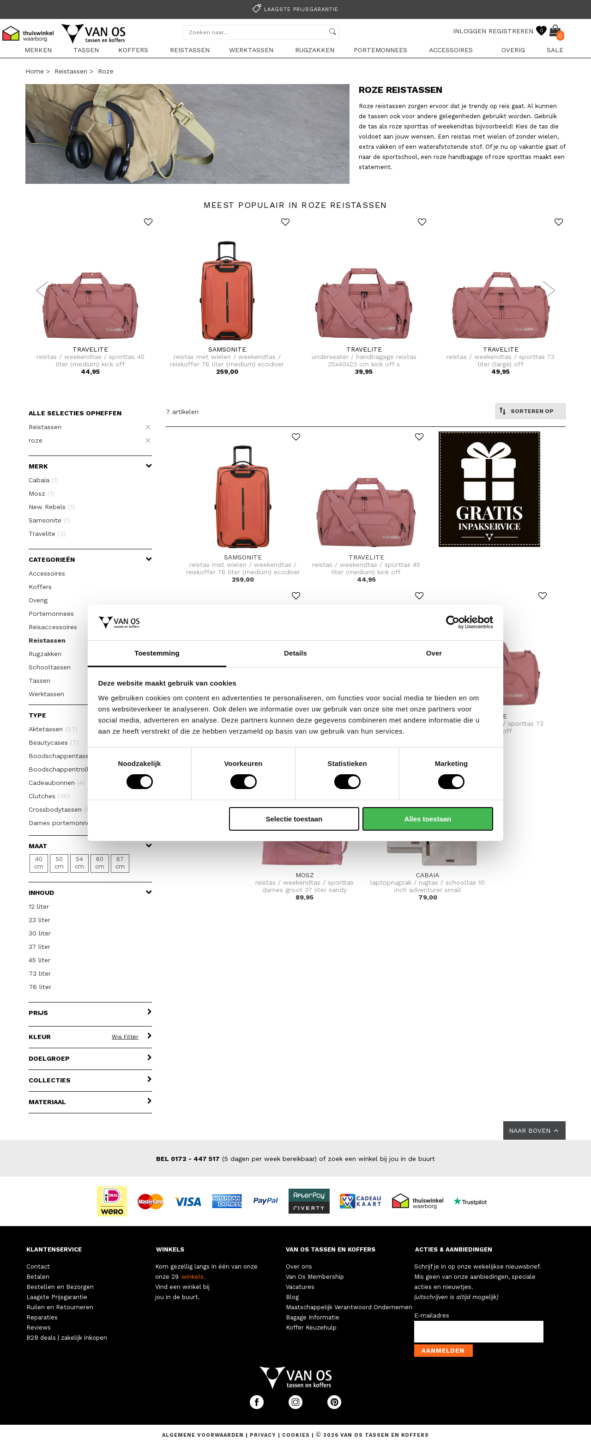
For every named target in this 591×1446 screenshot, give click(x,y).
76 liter (40, 986)
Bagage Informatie (312, 1317)
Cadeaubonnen (57, 782)
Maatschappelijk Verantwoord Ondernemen (349, 1307)
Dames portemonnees (72, 822)
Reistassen (190, 50)
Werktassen (251, 50)
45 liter (39, 960)
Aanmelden (443, 1350)
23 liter (39, 919)
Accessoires (451, 50)
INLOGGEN (469, 31)
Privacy (264, 1435)
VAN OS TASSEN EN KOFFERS (330, 1249)
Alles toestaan (428, 819)
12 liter (39, 906)
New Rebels (52, 506)
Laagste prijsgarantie (294, 9)
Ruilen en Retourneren (59, 1307)
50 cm (59, 863)
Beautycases (54, 742)
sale (555, 50)
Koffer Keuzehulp (311, 1327)
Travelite (47, 533)
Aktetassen (53, 729)
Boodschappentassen (68, 755)
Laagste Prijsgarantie (56, 1297)
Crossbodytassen (64, 809)
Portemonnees (380, 50)
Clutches (49, 796)
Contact (38, 1266)
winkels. (193, 1276)
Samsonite (50, 520)
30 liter (40, 933)
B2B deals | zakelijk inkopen (66, 1337)
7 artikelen (182, 411)
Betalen (37, 1276)
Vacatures (300, 1286)
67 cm (120, 863)
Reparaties (42, 1317)
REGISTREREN (510, 31)
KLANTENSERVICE (54, 1249)
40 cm (38, 863)
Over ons (299, 1266)
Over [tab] (434, 653)
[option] (295, 8)
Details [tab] (295, 653)
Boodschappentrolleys (70, 769)
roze (106, 71)
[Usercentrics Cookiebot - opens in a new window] (452, 622)
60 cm (99, 863)
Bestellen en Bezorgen (60, 1286)
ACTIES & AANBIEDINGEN (453, 1249)
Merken (38, 50)
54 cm (79, 863)
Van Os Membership (315, 1276)
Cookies (296, 1435)
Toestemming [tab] (157, 653)
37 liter (39, 946)
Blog (292, 1297)
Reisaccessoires (53, 627)
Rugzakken (314, 50)
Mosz (41, 493)
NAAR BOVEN (534, 1130)
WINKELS (170, 1249)
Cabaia (44, 480)
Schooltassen (50, 667)
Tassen (86, 50)
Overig (513, 50)
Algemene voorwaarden (204, 1435)
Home (34, 71)
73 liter (40, 973)
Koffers (133, 50)
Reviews (38, 1327)
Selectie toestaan (294, 819)
